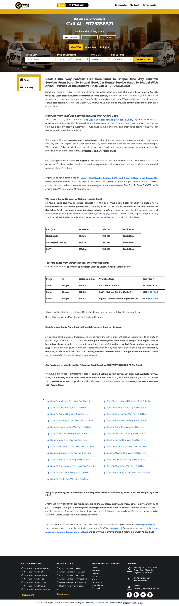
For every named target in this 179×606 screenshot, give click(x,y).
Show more (28, 595)
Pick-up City (31, 55)
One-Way (76, 47)
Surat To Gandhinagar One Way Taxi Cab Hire (73, 466)
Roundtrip (90, 47)
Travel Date (95, 55)
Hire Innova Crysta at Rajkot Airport (69, 587)
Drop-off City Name (66, 55)
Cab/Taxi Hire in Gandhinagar (37, 589)
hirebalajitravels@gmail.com (147, 588)
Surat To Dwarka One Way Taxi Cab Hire (126, 414)
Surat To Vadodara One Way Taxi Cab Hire (71, 401)
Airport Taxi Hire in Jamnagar (72, 572)
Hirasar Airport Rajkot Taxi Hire (72, 582)
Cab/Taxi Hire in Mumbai (35, 582)
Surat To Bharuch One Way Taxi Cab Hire (127, 420)
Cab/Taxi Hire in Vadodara (35, 575)
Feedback (96, 588)
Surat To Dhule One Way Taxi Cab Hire (69, 479)
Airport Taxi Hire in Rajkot (70, 568)
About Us (95, 571)
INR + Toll (153, 292)
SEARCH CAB (143, 59)
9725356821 (113, 528)
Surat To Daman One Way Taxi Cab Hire (126, 433)
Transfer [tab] (107, 37)
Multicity (104, 47)
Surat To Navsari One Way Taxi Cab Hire (126, 453)
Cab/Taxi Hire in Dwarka (34, 586)
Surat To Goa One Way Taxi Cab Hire (68, 407)
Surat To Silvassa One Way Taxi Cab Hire (70, 459)
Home (94, 568)
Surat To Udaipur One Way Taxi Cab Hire (127, 446)
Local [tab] (89, 37)
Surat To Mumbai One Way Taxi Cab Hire (127, 407)
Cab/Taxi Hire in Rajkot (34, 579)
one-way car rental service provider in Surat (108, 119)
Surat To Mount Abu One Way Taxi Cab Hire (72, 446)
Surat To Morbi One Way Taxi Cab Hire (69, 433)
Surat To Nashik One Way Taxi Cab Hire (69, 472)
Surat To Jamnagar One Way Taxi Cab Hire (71, 420)
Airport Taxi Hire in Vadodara (71, 575)
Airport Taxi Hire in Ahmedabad (73, 579)
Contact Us (149, 5)
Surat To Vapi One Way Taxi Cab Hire (68, 440)
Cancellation (97, 582)
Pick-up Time (117, 55)
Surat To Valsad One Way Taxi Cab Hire (126, 440)
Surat (24, 80)
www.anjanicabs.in (145, 524)
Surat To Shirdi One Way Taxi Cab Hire (125, 466)
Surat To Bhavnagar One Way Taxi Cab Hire (128, 472)
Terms (94, 579)
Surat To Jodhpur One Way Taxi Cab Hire (70, 453)
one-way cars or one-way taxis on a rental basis (97, 185)
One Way (26, 87)
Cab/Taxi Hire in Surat (33, 572)
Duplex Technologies (133, 603)
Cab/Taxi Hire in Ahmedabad (36, 568)
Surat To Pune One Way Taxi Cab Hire (125, 427)
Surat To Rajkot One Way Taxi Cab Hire (126, 459)
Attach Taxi (121, 5)
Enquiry (135, 5)
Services (95, 573)
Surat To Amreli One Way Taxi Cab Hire (69, 414)
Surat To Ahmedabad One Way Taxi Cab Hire (129, 401)
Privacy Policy (97, 585)
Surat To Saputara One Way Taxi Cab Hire (70, 427)
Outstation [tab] (71, 37)
